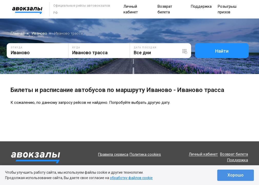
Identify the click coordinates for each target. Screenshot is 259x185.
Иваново (39, 33)
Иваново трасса (68, 33)
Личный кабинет (203, 154)
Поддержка (201, 6)
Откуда (17, 47)
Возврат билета (234, 154)
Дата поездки (145, 47)
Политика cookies (145, 154)
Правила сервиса (113, 154)
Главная (18, 33)
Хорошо (235, 175)
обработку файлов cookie (131, 178)
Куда (76, 47)
